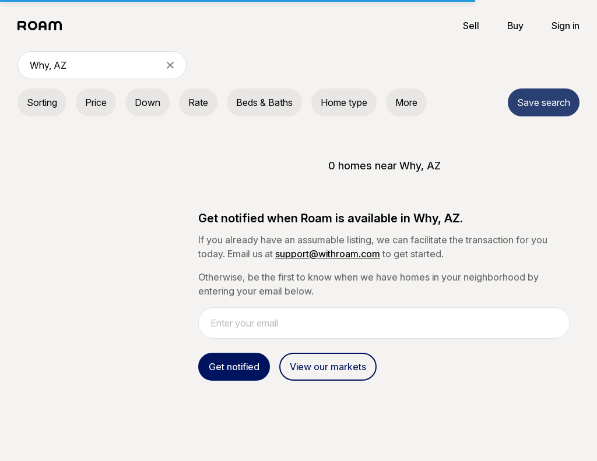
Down (147, 102)
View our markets (328, 367)
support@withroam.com (327, 254)
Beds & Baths (264, 102)
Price (96, 102)
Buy (515, 25)
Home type (344, 102)
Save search (543, 102)
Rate (198, 102)
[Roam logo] (43, 26)
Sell (471, 25)
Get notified (234, 367)
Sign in (566, 25)
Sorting (42, 102)
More (406, 102)
